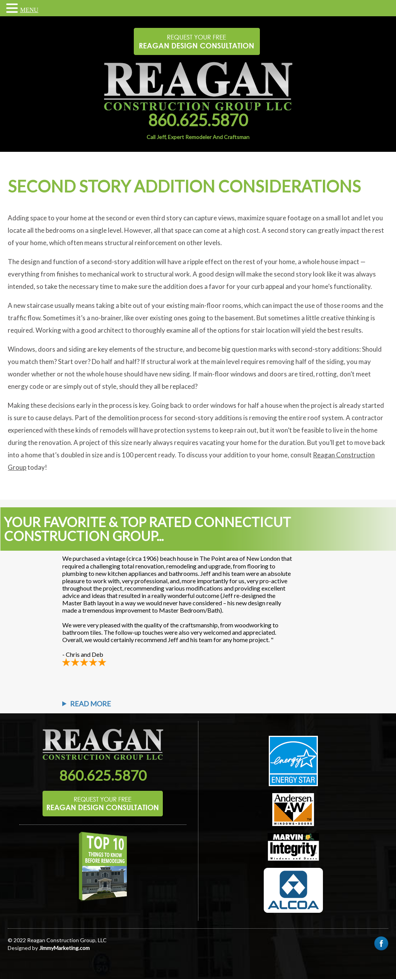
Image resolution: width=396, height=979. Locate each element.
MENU (29, 10)
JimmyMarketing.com (64, 948)
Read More (90, 703)
